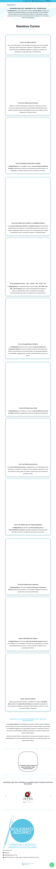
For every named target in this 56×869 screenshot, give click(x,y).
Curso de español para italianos (11, 856)
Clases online (7, 847)
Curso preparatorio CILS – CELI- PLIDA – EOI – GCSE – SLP (18, 842)
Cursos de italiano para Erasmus (12, 836)
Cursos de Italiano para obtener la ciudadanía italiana (17, 838)
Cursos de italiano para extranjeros (12, 862)
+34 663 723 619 (27, 1)
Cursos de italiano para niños (11, 858)
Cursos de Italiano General (10, 834)
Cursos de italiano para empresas (12, 844)
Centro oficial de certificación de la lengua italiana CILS (17, 840)
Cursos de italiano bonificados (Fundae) (13, 854)
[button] (52, 865)
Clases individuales (8, 846)
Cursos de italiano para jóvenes (11, 860)
